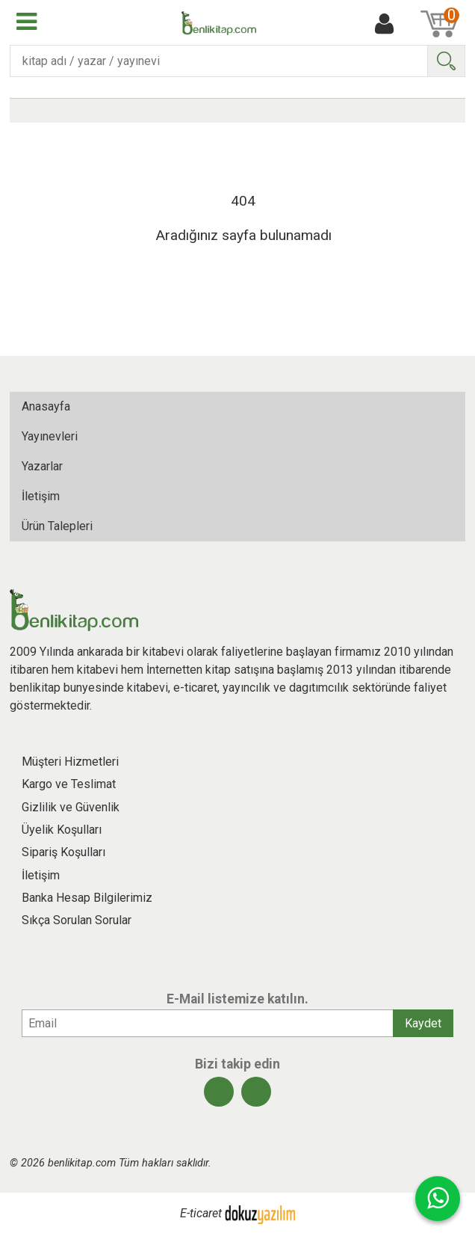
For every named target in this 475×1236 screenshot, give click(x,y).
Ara (446, 61)
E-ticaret (201, 1214)
